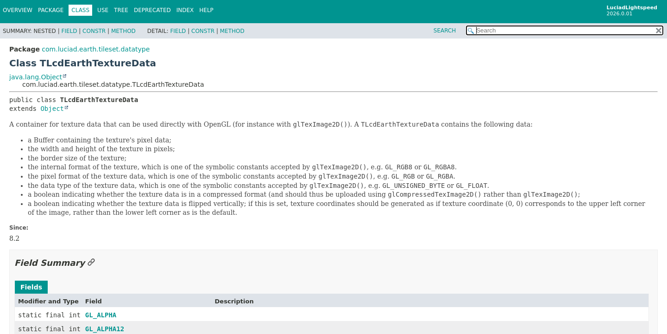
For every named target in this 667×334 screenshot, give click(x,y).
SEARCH (445, 30)
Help (206, 10)
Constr (94, 31)
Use (102, 10)
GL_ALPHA (100, 315)
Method (123, 31)
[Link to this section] (91, 263)
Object (52, 108)
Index (185, 10)
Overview (17, 10)
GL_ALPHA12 (104, 329)
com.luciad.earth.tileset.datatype (96, 49)
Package (50, 10)
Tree (121, 10)
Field (69, 31)
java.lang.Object (35, 77)
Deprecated (152, 10)
